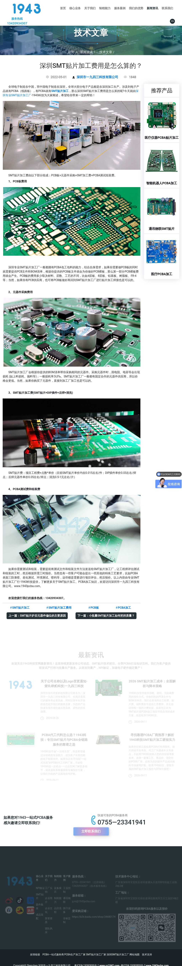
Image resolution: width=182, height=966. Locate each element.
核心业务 (75, 8)
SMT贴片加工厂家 (96, 954)
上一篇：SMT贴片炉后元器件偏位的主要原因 (37, 615)
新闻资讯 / (88, 52)
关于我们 (90, 8)
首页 (63, 8)
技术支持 (147, 954)
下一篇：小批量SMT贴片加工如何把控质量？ (106, 615)
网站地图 (135, 954)
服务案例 (119, 8)
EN (172, 21)
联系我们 (167, 8)
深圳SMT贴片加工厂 (118, 954)
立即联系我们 (91, 831)
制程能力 (105, 8)
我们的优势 (136, 8)
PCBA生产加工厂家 (75, 954)
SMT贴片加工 (60, 91)
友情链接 (35, 954)
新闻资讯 (152, 8)
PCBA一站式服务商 (53, 954)
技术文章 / (106, 52)
